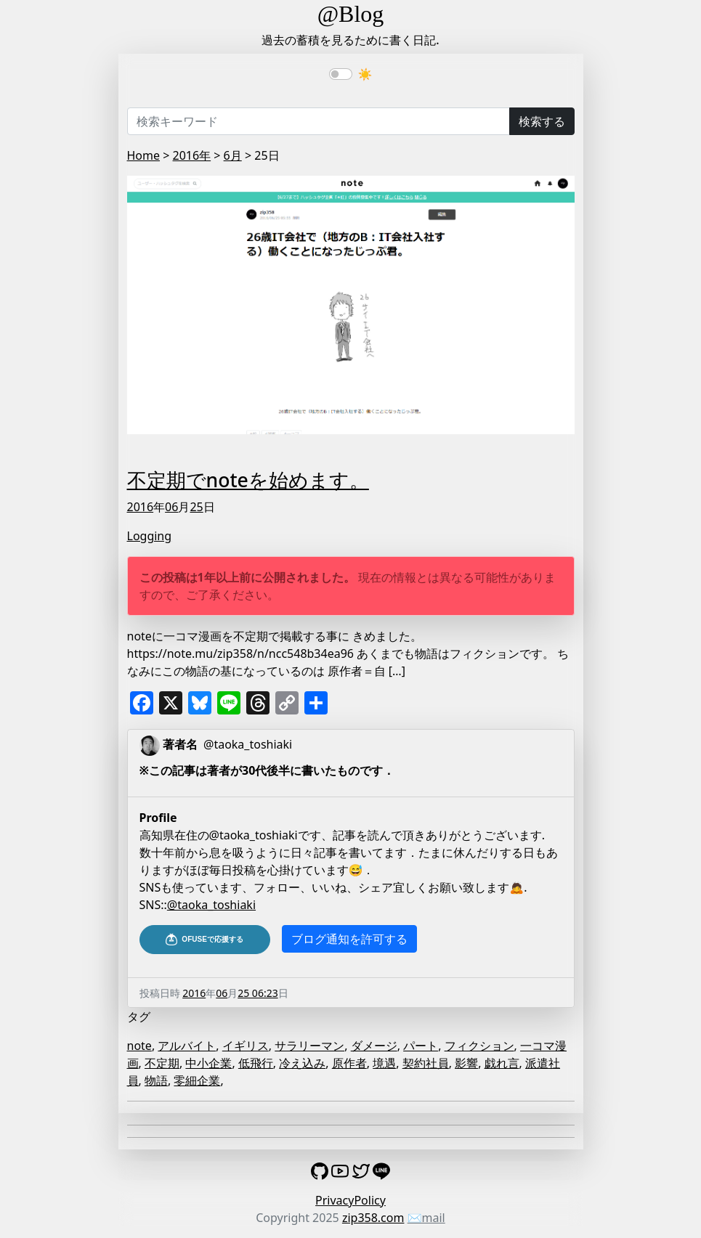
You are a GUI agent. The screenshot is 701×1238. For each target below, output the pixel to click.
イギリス (245, 1046)
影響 (466, 1063)
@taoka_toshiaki (211, 905)
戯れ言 (502, 1063)
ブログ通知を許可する (349, 939)
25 (196, 507)
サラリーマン (309, 1046)
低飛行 (255, 1063)
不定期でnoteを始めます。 (248, 480)
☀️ (365, 74)
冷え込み (302, 1063)
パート (420, 1046)
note (139, 1046)
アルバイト (187, 1046)
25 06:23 (257, 993)
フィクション (479, 1046)
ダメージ (374, 1046)
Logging (149, 536)
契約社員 (425, 1063)
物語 (156, 1080)
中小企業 (208, 1063)
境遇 (384, 1063)
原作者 (349, 1063)
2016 (140, 507)
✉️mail (426, 1218)
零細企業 (197, 1080)
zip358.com (373, 1218)
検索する (542, 121)
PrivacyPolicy (350, 1200)
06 (171, 507)
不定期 (162, 1063)
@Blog (350, 14)
